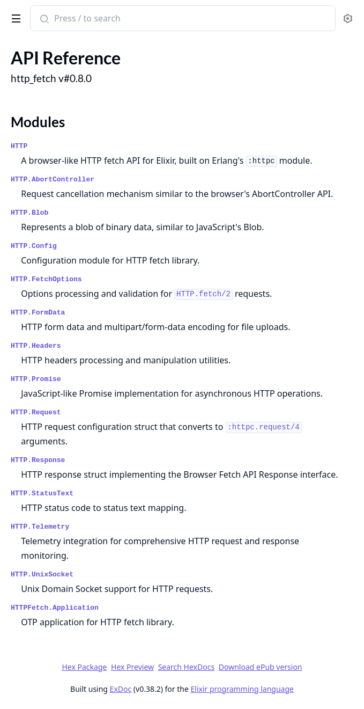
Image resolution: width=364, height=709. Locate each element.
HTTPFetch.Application (55, 608)
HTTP (19, 146)
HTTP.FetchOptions (46, 279)
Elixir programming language (242, 689)
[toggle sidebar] (14, 16)
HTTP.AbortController (52, 180)
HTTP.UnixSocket (42, 575)
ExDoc (121, 689)
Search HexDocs (186, 667)
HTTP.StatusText (42, 493)
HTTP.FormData (38, 313)
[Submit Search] (43, 19)
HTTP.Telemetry (40, 527)
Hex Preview (132, 667)
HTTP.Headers (36, 346)
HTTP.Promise (36, 379)
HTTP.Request (36, 412)
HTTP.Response (38, 460)
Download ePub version (260, 667)
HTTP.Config (34, 246)
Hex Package (84, 667)
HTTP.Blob (29, 213)
